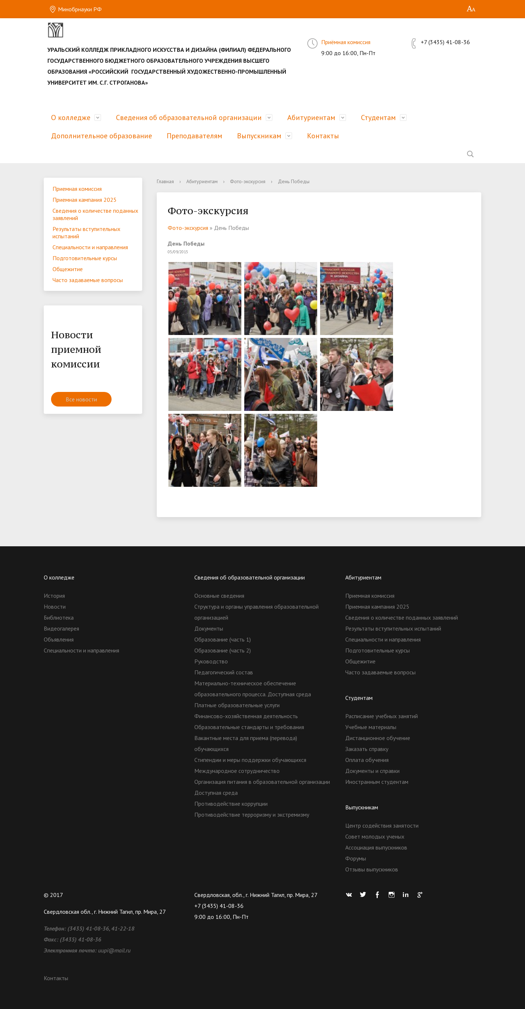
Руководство (211, 661)
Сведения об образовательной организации (189, 117)
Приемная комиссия (77, 188)
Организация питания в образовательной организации (262, 781)
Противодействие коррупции (231, 803)
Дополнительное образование (101, 135)
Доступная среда (216, 792)
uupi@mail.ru (114, 950)
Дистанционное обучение (377, 738)
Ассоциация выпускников (376, 847)
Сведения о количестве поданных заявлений (95, 214)
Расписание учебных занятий (381, 716)
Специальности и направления (90, 247)
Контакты (323, 135)
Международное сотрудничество (237, 770)
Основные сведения (219, 595)
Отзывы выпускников (371, 869)
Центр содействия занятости (382, 825)
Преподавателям (194, 135)
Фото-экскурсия (247, 181)
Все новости (81, 399)
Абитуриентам (311, 117)
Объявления (59, 639)
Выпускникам (259, 135)
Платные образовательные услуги (237, 705)
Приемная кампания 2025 (84, 199)
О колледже (70, 117)
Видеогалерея (61, 628)
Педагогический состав (223, 672)
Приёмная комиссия (345, 42)
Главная (165, 181)
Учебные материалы (370, 727)
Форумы (355, 858)
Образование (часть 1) (222, 639)
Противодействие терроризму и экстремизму (251, 814)
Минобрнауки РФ (75, 9)
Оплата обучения (367, 759)
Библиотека (59, 617)
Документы (208, 628)
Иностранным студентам (376, 781)
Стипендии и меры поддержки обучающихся (250, 759)
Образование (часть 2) (222, 650)
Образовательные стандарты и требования (249, 727)
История (54, 595)
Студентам (378, 117)
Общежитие (67, 269)
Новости (55, 606)
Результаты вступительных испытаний (86, 232)
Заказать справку (366, 748)
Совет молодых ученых (374, 836)
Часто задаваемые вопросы (87, 280)
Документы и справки (372, 770)
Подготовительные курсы (84, 258)
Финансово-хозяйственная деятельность (246, 716)
